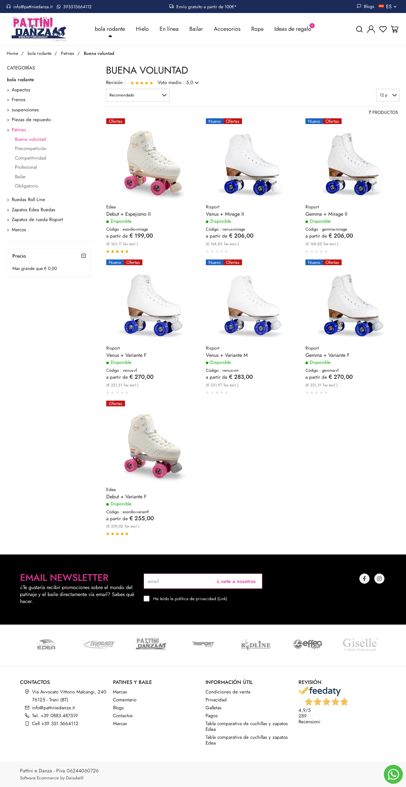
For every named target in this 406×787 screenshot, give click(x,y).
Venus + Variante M (227, 356)
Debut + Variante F (126, 497)
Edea (111, 207)
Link (222, 598)
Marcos (19, 229)
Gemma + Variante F (327, 356)
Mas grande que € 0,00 (34, 269)
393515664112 (74, 6)
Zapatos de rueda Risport (37, 220)
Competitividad (30, 158)
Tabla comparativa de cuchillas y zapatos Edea (247, 726)
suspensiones (25, 110)
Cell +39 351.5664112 (55, 723)
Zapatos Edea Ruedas (33, 210)
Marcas (120, 691)
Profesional (26, 167)
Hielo (142, 29)
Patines (19, 130)
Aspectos (21, 90)
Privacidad (216, 699)
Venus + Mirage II (225, 215)
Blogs (365, 6)
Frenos (18, 100)
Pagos (212, 715)
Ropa (257, 29)
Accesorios (227, 29)
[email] (177, 581)
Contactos (123, 715)
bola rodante (110, 29)
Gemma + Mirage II (326, 215)
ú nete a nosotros (236, 581)
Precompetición (31, 149)
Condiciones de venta (228, 691)
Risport (212, 207)
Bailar (196, 29)
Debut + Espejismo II (128, 215)
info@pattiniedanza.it (29, 6)
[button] (137, 95)
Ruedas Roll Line (28, 200)
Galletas (213, 707)
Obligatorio (26, 186)
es (392, 6)
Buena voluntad (30, 139)
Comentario (124, 699)
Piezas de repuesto (31, 120)
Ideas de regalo (292, 29)
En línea (169, 29)
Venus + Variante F (126, 356)
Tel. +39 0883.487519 (55, 715)
